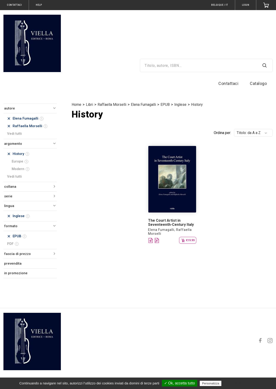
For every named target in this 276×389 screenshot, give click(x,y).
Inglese (180, 104)
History (197, 104)
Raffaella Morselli (112, 104)
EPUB (165, 104)
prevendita (13, 263)
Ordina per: (222, 133)
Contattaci (228, 83)
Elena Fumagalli (143, 104)
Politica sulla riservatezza (242, 383)
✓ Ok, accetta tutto (179, 383)
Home (76, 104)
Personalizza (210, 383)
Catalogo (258, 83)
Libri (89, 104)
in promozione (16, 273)
